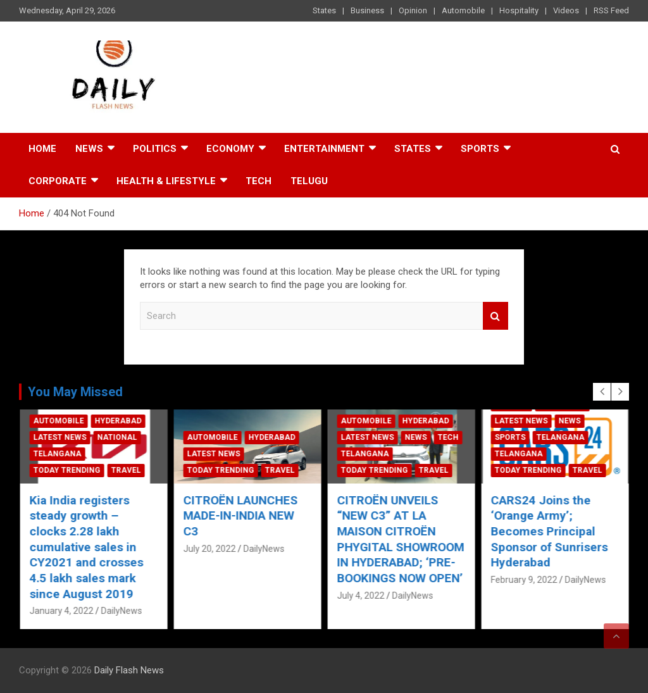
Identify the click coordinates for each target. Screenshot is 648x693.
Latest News (59, 453)
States (324, 10)
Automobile (463, 10)
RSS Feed (611, 10)
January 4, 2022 (61, 564)
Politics (155, 148)
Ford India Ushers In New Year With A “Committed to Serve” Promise (90, 523)
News (89, 148)
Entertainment (324, 148)
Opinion (413, 10)
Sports (480, 148)
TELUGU (309, 181)
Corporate (57, 181)
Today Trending (66, 470)
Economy (230, 148)
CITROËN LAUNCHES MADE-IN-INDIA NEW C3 (394, 516)
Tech (258, 181)
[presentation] (602, 392)
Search (495, 316)
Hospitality (519, 10)
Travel (125, 470)
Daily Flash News (129, 670)
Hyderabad (117, 437)
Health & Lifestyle (166, 181)
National (270, 437)
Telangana (211, 453)
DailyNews (121, 564)
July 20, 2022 (363, 549)
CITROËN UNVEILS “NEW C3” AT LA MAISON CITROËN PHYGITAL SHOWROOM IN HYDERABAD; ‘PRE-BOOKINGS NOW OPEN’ (554, 539)
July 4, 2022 (514, 595)
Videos (566, 10)
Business (367, 10)
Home (42, 148)
